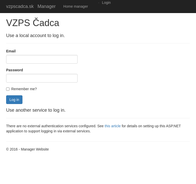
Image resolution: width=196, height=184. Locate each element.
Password (14, 70)
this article (113, 126)
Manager (47, 6)
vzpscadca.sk (20, 6)
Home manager (75, 6)
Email (11, 51)
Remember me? (21, 89)
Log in (14, 100)
